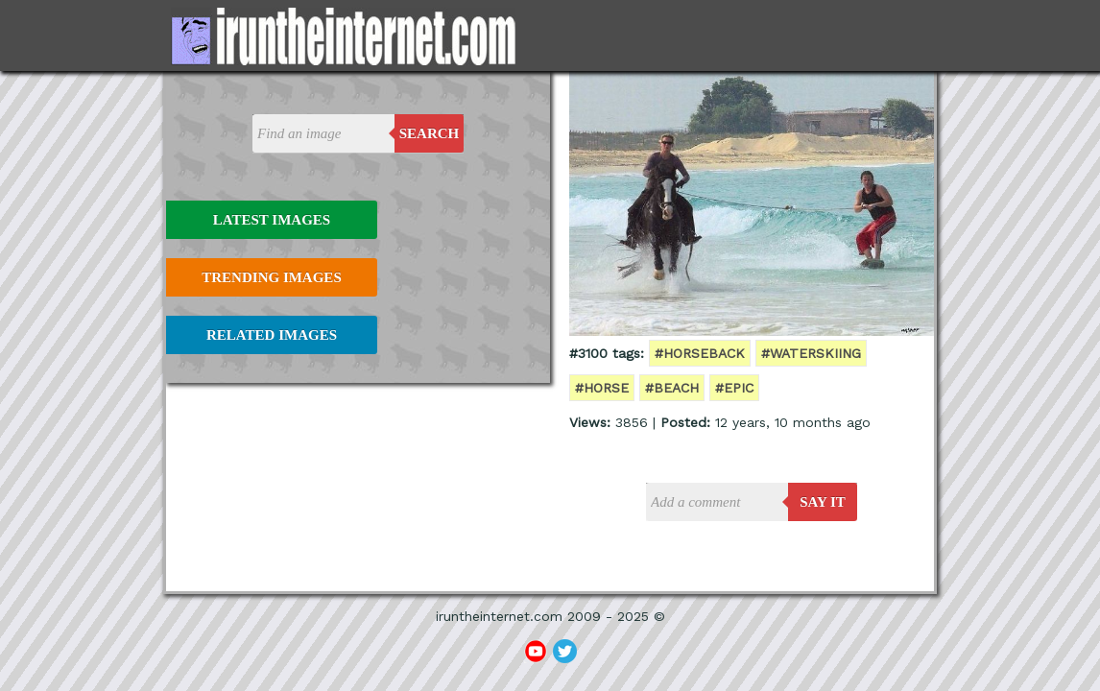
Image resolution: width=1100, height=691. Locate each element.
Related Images (271, 335)
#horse (602, 387)
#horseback (700, 353)
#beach (672, 387)
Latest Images (271, 219)
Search (429, 133)
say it (823, 502)
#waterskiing (811, 353)
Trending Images (271, 277)
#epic (734, 387)
